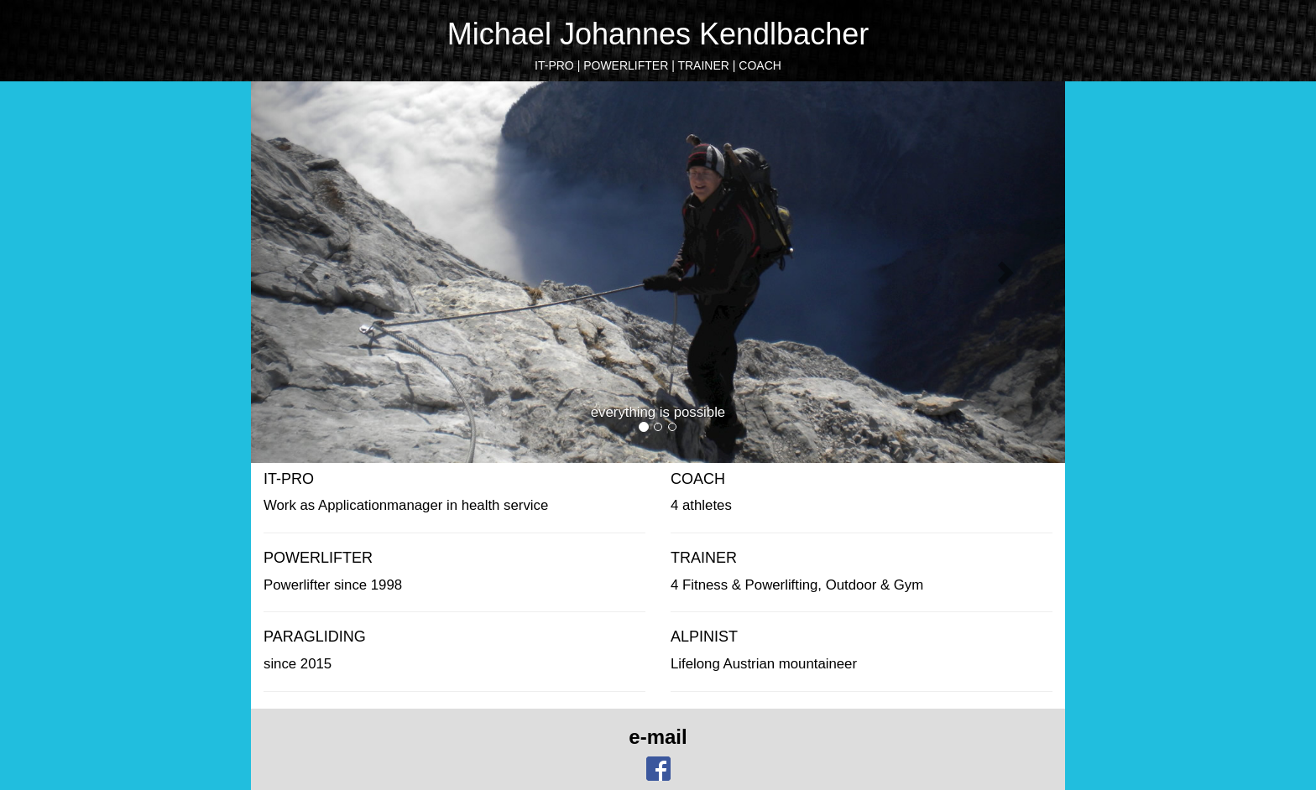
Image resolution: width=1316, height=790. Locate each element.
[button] (312, 272)
